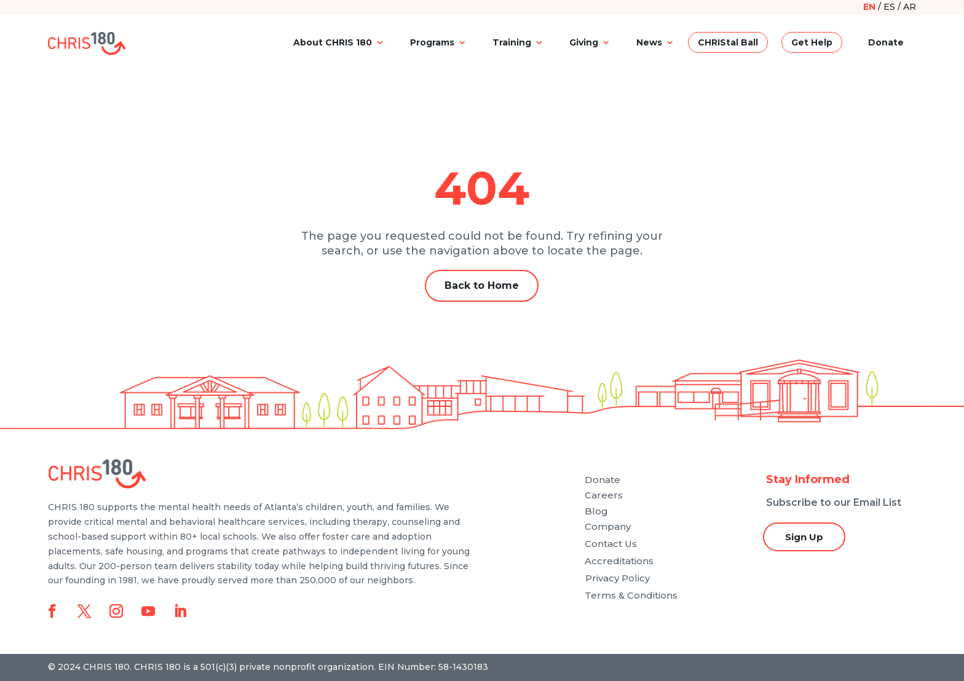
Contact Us (611, 543)
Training (511, 42)
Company (608, 526)
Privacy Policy (617, 578)
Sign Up (804, 537)
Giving (583, 42)
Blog (596, 511)
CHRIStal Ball (728, 42)
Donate (886, 42)
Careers (604, 495)
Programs (432, 42)
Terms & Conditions (631, 595)
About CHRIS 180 (332, 42)
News (649, 42)
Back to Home (481, 285)
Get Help (811, 42)
